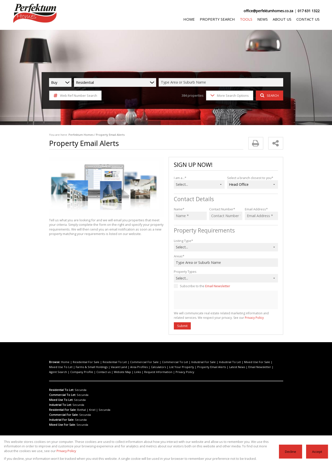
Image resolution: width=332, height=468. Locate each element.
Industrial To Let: (60, 404)
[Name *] (190, 216)
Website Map (59, 372)
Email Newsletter (216, 286)
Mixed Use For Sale (235, 362)
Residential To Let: (61, 389)
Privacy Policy (240, 318)
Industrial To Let (211, 362)
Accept (317, 451)
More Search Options (229, 95)
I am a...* (180, 178)
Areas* (178, 256)
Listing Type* (183, 240)
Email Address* (255, 209)
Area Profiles (107, 367)
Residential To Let (109, 362)
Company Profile (255, 367)
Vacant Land (89, 367)
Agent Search (234, 367)
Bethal (81, 409)
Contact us (274, 367)
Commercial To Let (162, 362)
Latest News (193, 367)
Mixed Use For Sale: (62, 424)
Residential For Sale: (63, 409)
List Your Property (144, 367)
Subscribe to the (204, 286)
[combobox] (221, 82)
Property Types (184, 271)
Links (72, 372)
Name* (179, 209)
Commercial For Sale (135, 362)
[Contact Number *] (225, 216)
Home (64, 362)
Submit (182, 326)
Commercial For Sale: (63, 414)
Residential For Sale (83, 362)
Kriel (90, 409)
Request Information (90, 372)
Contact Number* (221, 209)
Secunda (79, 389)
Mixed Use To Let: (61, 399)
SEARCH (268, 95)
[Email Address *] (261, 216)
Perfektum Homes (77, 134)
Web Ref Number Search (75, 95)
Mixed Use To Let (260, 362)
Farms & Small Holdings (64, 367)
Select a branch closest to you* (249, 178)
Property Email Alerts (170, 367)
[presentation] (226, 300)
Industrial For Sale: (61, 419)
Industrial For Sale (187, 362)
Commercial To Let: (62, 394)
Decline (291, 451)
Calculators (124, 367)
